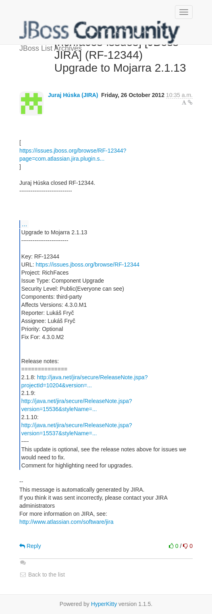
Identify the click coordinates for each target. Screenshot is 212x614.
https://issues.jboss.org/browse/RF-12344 (88, 264)
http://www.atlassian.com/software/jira (66, 522)
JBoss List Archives (100, 32)
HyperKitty (104, 604)
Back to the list (42, 574)
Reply (30, 546)
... (24, 223)
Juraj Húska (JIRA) (73, 95)
